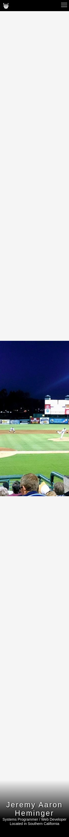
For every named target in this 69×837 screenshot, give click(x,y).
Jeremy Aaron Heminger (34, 809)
